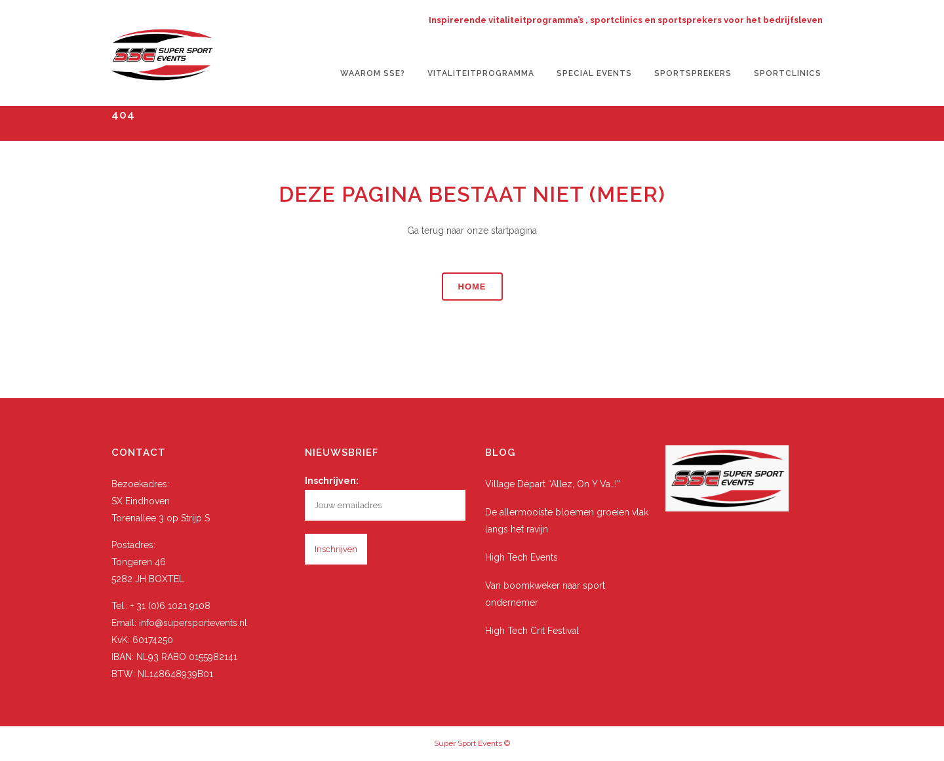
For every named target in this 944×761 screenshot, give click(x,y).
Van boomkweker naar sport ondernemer (545, 594)
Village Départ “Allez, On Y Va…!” (552, 484)
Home (472, 286)
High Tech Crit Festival (532, 630)
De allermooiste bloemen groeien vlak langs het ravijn (566, 520)
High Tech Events (521, 557)
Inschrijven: (332, 480)
